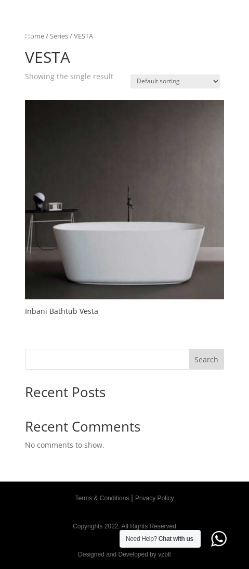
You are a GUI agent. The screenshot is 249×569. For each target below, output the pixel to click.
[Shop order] (175, 81)
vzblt (164, 554)
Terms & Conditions (102, 498)
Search (206, 359)
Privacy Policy (154, 498)
